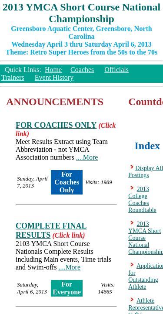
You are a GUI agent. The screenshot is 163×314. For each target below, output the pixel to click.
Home (53, 69)
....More (87, 157)
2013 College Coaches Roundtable (142, 199)
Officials (116, 69)
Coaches (82, 69)
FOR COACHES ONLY (56, 125)
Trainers (12, 77)
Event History (54, 77)
